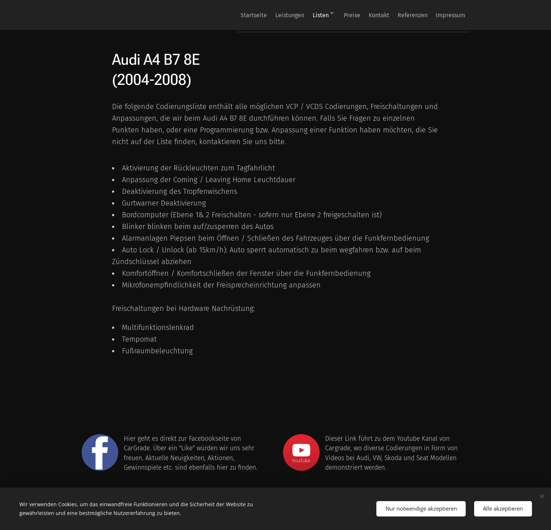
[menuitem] (224, 15)
